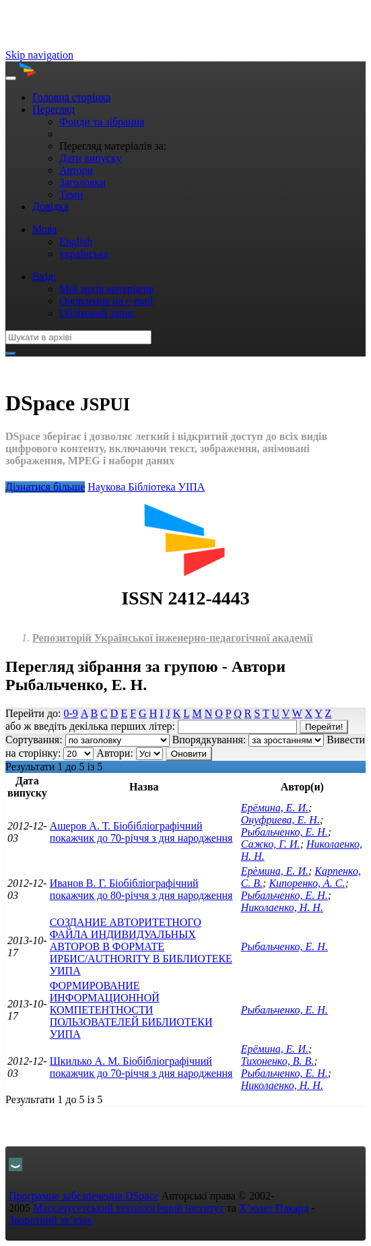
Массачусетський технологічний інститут (128, 1208)
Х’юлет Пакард (274, 1208)
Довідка (50, 206)
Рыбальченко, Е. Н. (284, 832)
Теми (71, 194)
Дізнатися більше (45, 487)
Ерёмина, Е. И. (274, 807)
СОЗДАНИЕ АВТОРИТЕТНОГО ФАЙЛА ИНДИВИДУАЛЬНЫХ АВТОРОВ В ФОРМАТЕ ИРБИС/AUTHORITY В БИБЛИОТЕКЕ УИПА (141, 946)
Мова (44, 229)
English (75, 241)
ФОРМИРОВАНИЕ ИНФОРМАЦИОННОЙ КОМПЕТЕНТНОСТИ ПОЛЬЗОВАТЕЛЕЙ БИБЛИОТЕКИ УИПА (131, 1010)
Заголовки (82, 182)
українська (83, 253)
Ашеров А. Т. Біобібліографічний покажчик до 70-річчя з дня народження (141, 832)
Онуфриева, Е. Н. (280, 820)
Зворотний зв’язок (51, 1220)
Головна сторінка (71, 97)
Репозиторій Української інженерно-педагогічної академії (172, 638)
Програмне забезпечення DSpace (84, 1196)
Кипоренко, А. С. (307, 883)
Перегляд (53, 109)
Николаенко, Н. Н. (282, 907)
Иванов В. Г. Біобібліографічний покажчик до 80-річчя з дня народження (141, 889)
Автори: (114, 753)
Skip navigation (39, 55)
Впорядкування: (209, 739)
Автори (76, 170)
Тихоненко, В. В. (277, 1061)
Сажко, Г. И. (270, 844)
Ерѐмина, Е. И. (274, 871)
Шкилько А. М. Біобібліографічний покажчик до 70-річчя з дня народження (141, 1067)
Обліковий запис (97, 313)
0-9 (70, 713)
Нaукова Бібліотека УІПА (146, 487)
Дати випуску (90, 158)
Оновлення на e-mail (106, 301)
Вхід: (44, 276)
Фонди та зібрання (102, 121)
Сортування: (34, 739)
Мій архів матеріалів (106, 288)
